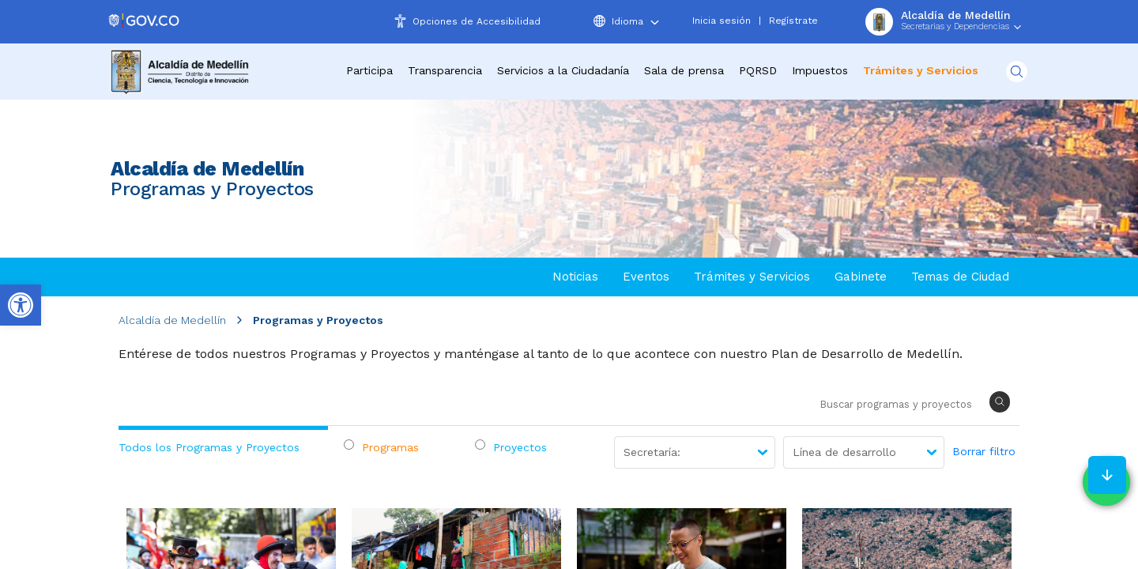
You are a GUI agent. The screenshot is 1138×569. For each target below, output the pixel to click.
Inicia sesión (721, 20)
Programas (390, 447)
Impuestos (820, 70)
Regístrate (793, 20)
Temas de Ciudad (960, 276)
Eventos (646, 276)
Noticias (575, 276)
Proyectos (520, 447)
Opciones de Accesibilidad (477, 21)
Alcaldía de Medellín (172, 320)
